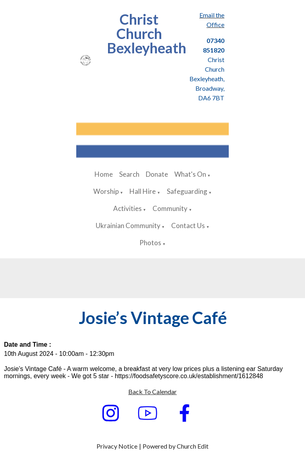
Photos (150, 242)
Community (169, 208)
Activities (127, 208)
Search (129, 174)
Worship (106, 191)
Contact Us (188, 225)
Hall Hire (142, 191)
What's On (190, 174)
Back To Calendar (152, 391)
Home (104, 174)
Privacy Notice (117, 446)
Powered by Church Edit (175, 446)
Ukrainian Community (128, 225)
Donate (157, 174)
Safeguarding (187, 191)
